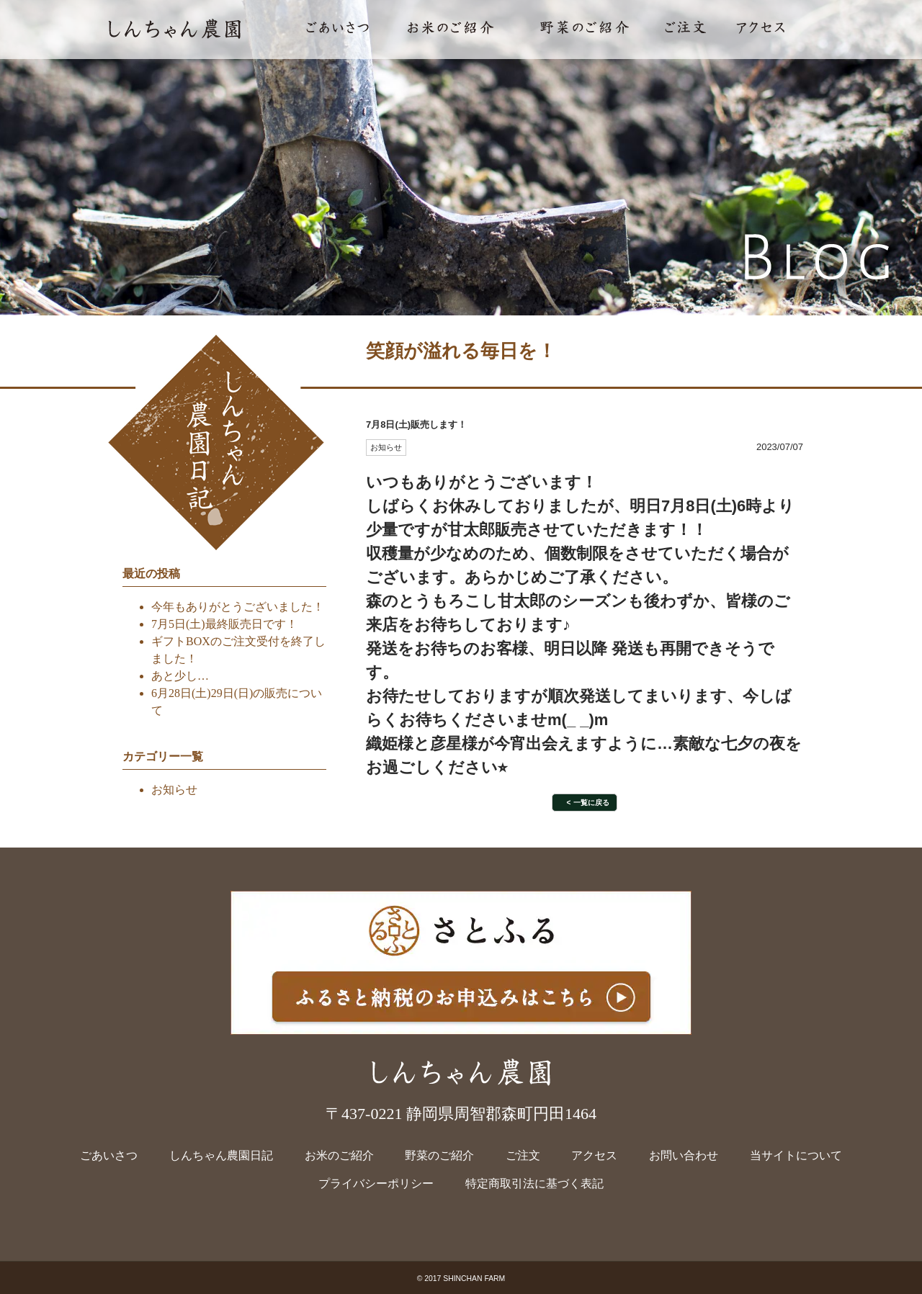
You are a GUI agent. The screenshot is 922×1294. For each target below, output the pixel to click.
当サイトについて (796, 1155)
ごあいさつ (109, 1155)
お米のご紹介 (339, 1155)
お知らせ (174, 789)
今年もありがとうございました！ (237, 607)
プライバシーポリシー (376, 1183)
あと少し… (180, 676)
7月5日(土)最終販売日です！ (224, 624)
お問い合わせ (683, 1155)
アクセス (594, 1155)
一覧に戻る (591, 802)
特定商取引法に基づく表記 (534, 1183)
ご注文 (523, 1155)
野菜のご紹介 (439, 1155)
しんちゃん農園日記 (221, 1155)
